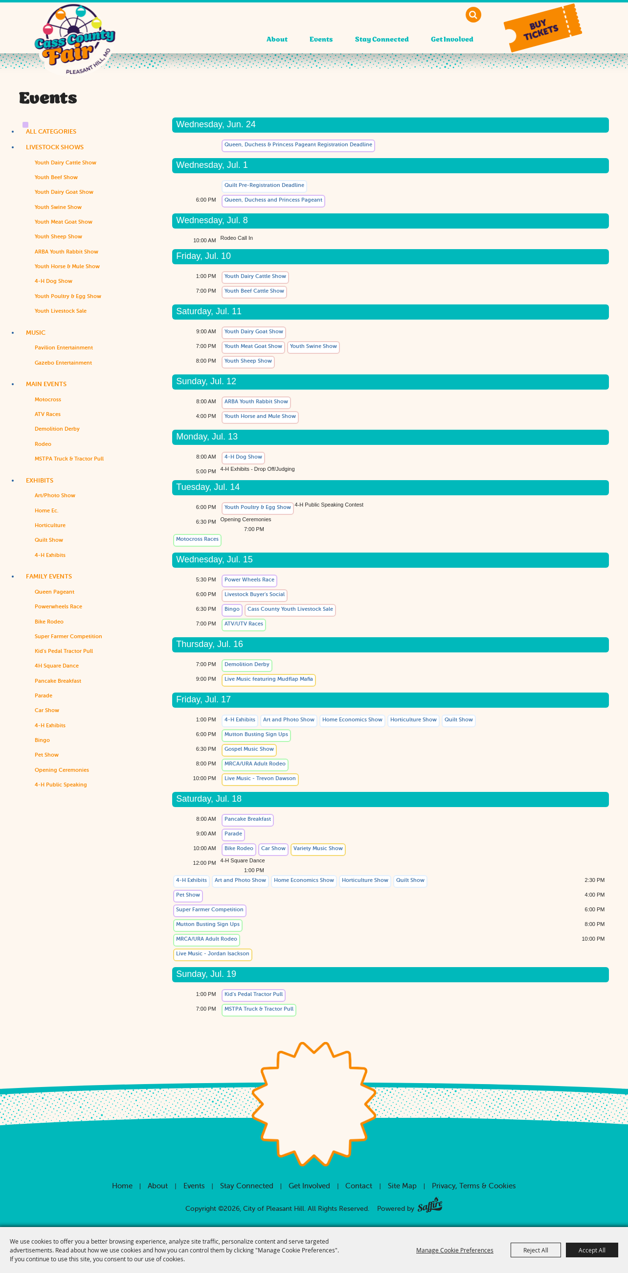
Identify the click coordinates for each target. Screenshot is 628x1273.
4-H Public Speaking (61, 784)
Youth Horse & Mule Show (67, 266)
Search (473, 15)
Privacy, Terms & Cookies (474, 1185)
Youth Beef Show (56, 177)
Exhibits (39, 480)
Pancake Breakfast (58, 680)
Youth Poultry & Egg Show (68, 296)
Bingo (42, 740)
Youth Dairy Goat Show (64, 191)
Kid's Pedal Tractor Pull (64, 651)
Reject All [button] (535, 1250)
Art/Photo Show (55, 495)
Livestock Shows (55, 147)
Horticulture (50, 525)
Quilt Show (49, 539)
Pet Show (47, 754)
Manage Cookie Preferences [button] (454, 1250)
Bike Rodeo (49, 621)
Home (122, 1185)
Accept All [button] (592, 1250)
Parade (43, 695)
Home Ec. (47, 510)
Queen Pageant (54, 591)
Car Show (47, 710)
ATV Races (48, 414)
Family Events (49, 576)
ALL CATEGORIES (51, 131)
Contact (358, 1185)
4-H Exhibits (50, 555)
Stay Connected (382, 40)
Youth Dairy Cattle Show (65, 162)
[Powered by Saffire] (430, 1203)
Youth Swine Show (58, 207)
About (277, 40)
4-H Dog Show (53, 281)
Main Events (46, 384)
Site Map (402, 1185)
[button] (542, 28)
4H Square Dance (57, 665)
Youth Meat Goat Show (63, 221)
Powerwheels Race (58, 606)
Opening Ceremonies (62, 769)
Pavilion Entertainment (64, 347)
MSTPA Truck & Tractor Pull (69, 458)
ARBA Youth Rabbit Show (66, 251)
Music (35, 332)
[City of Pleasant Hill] (74, 47)
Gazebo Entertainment (63, 362)
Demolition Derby (57, 428)
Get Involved (452, 40)
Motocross (48, 399)
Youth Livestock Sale (61, 310)
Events (321, 40)
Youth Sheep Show (58, 236)
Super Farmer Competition (68, 636)
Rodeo (43, 443)
